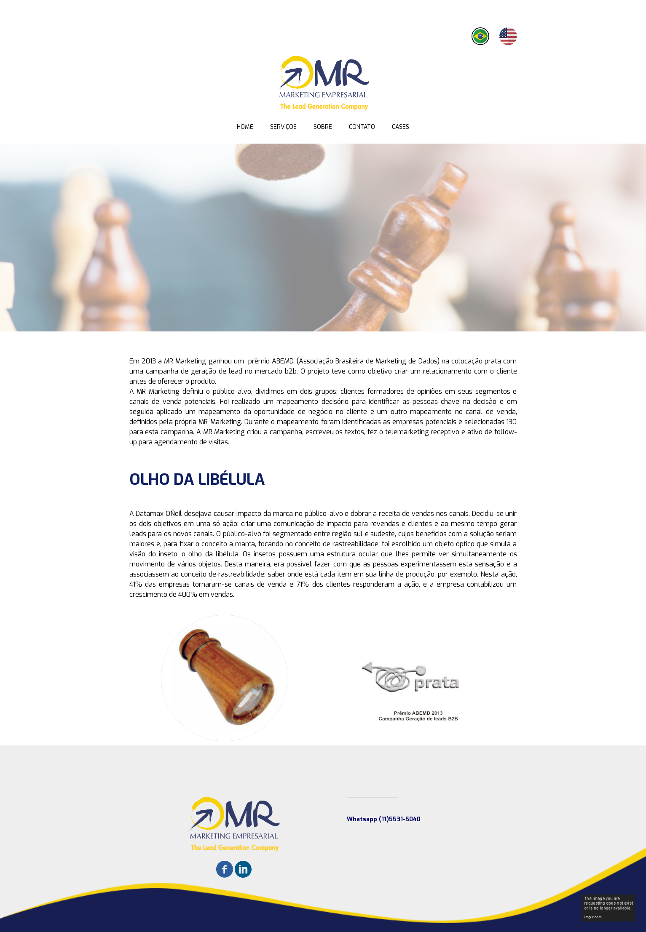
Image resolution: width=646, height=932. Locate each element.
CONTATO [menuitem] (362, 127)
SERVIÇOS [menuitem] (283, 127)
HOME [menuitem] (245, 127)
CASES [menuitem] (400, 127)
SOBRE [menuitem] (323, 127)
